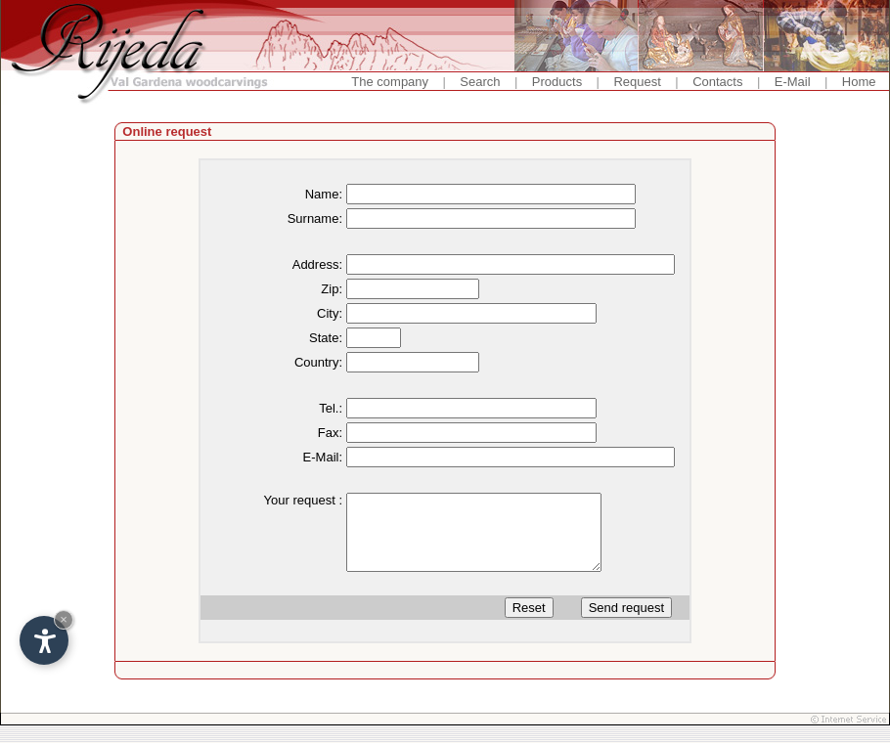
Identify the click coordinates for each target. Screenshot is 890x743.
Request (636, 81)
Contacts (717, 81)
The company (389, 81)
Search (480, 81)
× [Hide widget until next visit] (63, 619)
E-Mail (793, 81)
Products (557, 81)
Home (859, 81)
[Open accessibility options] (44, 640)
